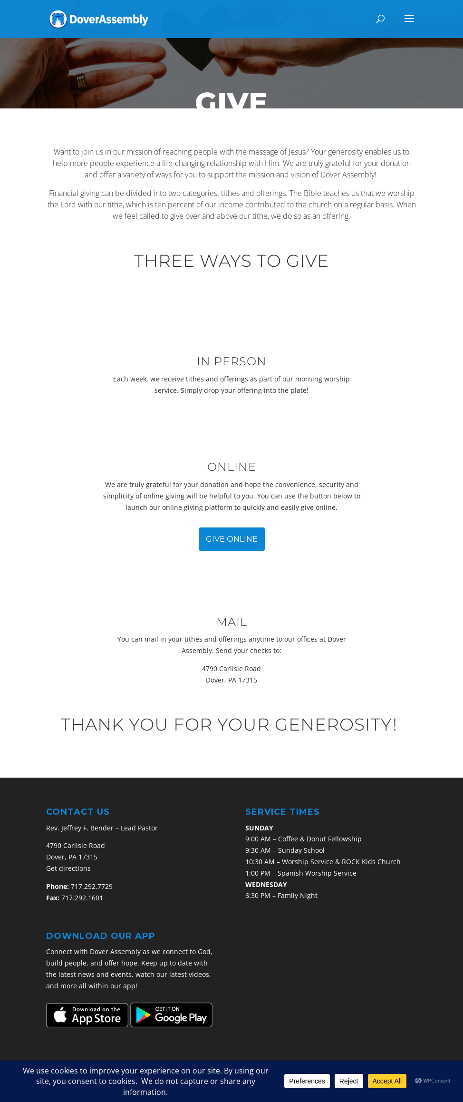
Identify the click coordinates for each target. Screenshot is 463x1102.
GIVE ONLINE (232, 539)
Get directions (68, 868)
